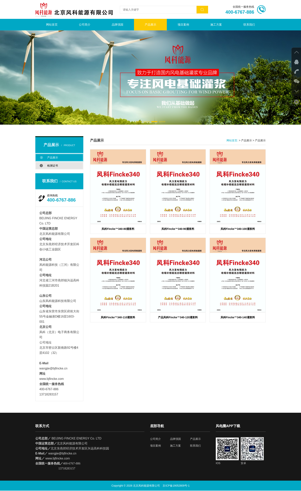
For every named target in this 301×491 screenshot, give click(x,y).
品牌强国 (117, 25)
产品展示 (150, 25)
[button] (139, 122)
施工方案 (216, 25)
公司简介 (84, 25)
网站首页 (52, 25)
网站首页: (232, 140)
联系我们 (249, 25)
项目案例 (183, 25)
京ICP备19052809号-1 (176, 486)
